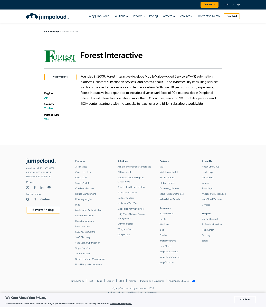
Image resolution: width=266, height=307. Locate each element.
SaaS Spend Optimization (87, 243)
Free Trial (232, 16)
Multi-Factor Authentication (88, 210)
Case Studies (166, 246)
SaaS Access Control (85, 232)
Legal (99, 281)
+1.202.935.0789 (45, 168)
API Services (81, 167)
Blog (162, 230)
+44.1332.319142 (42, 176)
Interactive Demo (209, 16)
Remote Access (82, 226)
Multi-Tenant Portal (169, 172)
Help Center (208, 230)
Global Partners (167, 183)
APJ (46, 97)
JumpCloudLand (167, 262)
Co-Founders (208, 177)
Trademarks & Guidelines (152, 281)
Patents (132, 281)
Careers (205, 183)
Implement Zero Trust (128, 203)
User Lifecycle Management (88, 264)
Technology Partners (169, 188)
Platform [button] (137, 16)
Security (110, 281)
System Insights (82, 254)
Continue (245, 299)
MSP (162, 167)
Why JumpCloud (99, 16)
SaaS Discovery (82, 237)
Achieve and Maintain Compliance (134, 167)
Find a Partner (51, 31)
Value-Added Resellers (171, 199)
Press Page (207, 188)
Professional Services (212, 224)
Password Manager (84, 216)
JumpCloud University (170, 257)
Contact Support (210, 219)
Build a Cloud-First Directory (131, 187)
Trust (90, 281)
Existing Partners (168, 177)
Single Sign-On (82, 248)
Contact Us (209, 4)
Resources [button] (185, 16)
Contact (206, 205)
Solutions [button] (119, 16)
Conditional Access (84, 188)
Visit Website (60, 77)
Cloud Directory (83, 172)
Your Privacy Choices (181, 281)
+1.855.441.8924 (42, 172)
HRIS (77, 205)
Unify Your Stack (125, 224)
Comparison (124, 235)
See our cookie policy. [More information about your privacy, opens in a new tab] (121, 303)
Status (205, 241)
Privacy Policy (77, 281)
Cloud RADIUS (82, 183)
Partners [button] (167, 16)
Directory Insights (83, 199)
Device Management (85, 194)
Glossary (206, 235)
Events (163, 219)
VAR (46, 119)
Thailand (49, 108)
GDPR (121, 281)
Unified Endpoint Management (90, 259)
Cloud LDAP (81, 177)
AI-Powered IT (124, 172)
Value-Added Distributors (172, 194)
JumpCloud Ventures (212, 199)
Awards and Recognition (214, 194)
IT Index (163, 235)
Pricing (153, 16)
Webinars (164, 224)
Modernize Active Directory (131, 209)
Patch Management (84, 221)
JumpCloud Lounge (169, 251)
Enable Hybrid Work (127, 192)
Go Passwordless (126, 198)
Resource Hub (166, 213)
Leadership (207, 172)
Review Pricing (43, 210)
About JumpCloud (210, 167)
